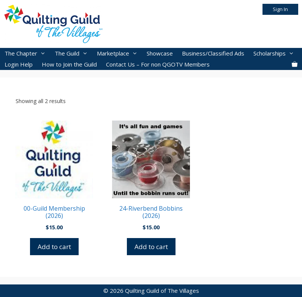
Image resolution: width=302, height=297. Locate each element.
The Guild (73, 53)
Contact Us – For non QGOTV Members (158, 64)
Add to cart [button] (54, 246)
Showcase (160, 53)
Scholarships (276, 53)
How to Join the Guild (69, 64)
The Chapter (27, 53)
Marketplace (119, 53)
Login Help (19, 64)
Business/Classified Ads (213, 53)
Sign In (280, 9)
